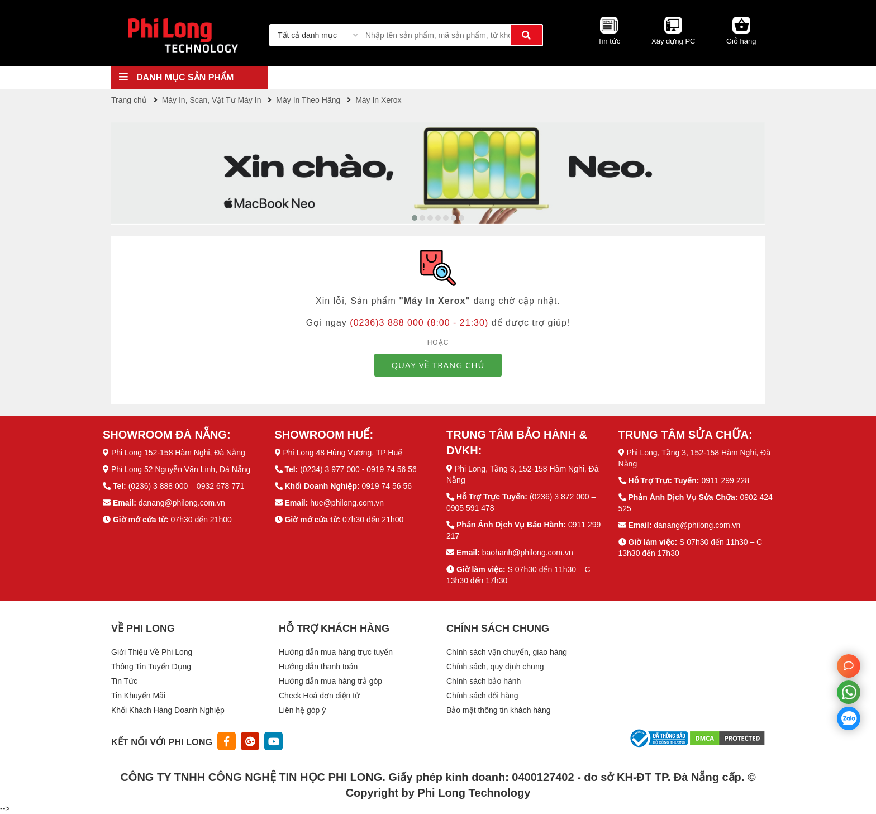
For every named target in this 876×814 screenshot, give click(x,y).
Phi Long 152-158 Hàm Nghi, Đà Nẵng (178, 452)
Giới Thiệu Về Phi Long (151, 652)
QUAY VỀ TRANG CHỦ (437, 364)
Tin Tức (124, 681)
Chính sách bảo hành (483, 681)
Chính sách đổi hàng (482, 695)
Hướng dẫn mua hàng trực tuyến (336, 652)
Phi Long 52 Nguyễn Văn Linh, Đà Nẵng (181, 469)
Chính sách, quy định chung (495, 666)
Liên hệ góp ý (302, 710)
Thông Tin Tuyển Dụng (151, 666)
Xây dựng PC (673, 41)
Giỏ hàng (741, 41)
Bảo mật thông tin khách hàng (498, 710)
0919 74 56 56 (386, 486)
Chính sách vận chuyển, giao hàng (506, 652)
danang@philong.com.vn (182, 502)
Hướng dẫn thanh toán (318, 666)
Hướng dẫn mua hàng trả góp (330, 681)
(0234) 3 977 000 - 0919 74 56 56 (358, 469)
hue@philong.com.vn (347, 502)
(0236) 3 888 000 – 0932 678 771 (186, 486)
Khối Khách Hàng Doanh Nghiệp (168, 710)
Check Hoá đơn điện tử (319, 695)
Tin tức (609, 41)
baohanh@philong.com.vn (527, 552)
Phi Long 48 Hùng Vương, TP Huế (342, 452)
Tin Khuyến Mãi (138, 695)
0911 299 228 (725, 480)
